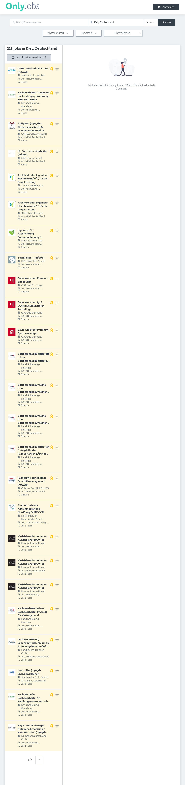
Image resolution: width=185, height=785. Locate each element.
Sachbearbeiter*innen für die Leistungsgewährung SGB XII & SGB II (33, 96)
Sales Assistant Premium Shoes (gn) (33, 280)
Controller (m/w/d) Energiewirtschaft (29, 672)
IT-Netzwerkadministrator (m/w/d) (34, 70)
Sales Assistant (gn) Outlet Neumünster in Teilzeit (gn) (31, 306)
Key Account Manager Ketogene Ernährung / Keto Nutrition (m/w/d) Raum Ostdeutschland (32, 731)
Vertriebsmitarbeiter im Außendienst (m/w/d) (32, 538)
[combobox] (49, 22)
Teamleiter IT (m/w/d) (31, 258)
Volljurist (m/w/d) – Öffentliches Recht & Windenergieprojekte (31, 127)
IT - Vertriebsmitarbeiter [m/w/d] (32, 153)
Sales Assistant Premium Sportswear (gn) (33, 332)
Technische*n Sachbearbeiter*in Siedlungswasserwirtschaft (33, 700)
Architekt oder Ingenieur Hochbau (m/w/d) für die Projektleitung (33, 178)
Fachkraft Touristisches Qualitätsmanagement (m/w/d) (32, 481)
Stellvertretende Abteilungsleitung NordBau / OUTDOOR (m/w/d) (31, 511)
